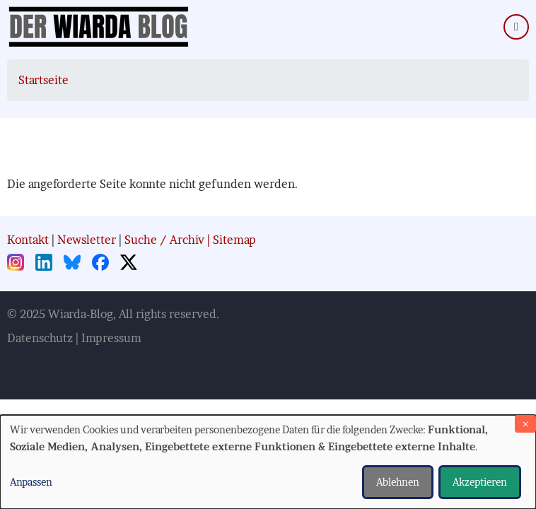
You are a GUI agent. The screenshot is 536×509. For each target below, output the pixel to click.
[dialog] (268, 462)
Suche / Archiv (164, 240)
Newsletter (86, 240)
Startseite (43, 80)
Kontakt (28, 240)
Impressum (111, 338)
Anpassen (31, 482)
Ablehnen (397, 482)
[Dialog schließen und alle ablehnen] (525, 424)
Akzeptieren (480, 482)
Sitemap (234, 240)
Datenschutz (40, 338)
